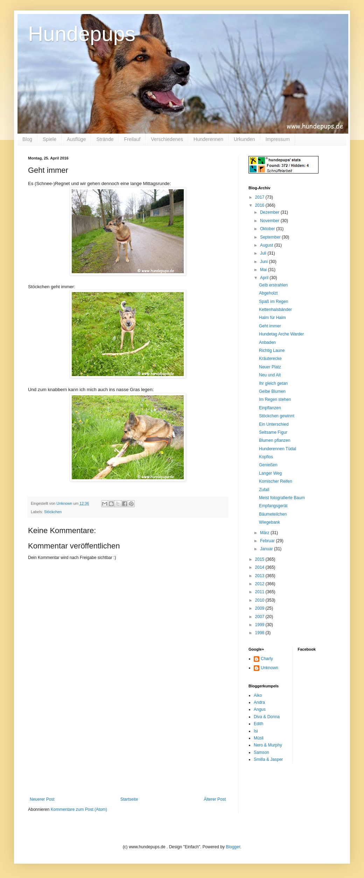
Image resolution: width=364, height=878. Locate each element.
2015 (260, 559)
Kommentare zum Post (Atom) (79, 809)
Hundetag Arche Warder (281, 334)
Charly (267, 658)
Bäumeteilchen (273, 514)
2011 (260, 591)
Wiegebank (269, 522)
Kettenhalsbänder (275, 309)
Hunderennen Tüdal (277, 448)
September (271, 237)
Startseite (129, 799)
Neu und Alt (270, 375)
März (265, 532)
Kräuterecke (270, 358)
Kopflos (266, 456)
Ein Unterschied (274, 424)
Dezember (270, 212)
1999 (260, 624)
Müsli (259, 738)
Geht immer (270, 326)
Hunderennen (208, 139)
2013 (260, 575)
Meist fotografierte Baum (282, 497)
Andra (259, 702)
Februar (268, 540)
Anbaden (267, 342)
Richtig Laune (272, 350)
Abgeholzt (268, 293)
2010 (260, 600)
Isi (256, 731)
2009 (260, 608)
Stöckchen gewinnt (276, 415)
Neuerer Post (42, 799)
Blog (27, 139)
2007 (260, 616)
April (265, 277)
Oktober (268, 228)
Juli (263, 253)
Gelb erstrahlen (273, 285)
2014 (260, 567)
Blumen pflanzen (274, 440)
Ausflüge (76, 139)
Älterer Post (215, 799)
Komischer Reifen (275, 481)
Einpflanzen (270, 407)
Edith (258, 723)
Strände (104, 139)
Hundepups (81, 33)
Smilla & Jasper (268, 759)
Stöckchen (53, 512)
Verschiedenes (167, 139)
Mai (264, 269)
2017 (260, 197)
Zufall (264, 489)
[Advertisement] (127, 753)
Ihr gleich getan (273, 383)
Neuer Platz (270, 366)
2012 (260, 583)
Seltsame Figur (273, 432)
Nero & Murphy (268, 745)
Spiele (49, 139)
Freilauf (132, 139)
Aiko (258, 695)
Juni (264, 261)
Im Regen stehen (275, 399)
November (270, 220)
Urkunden (244, 139)
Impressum (278, 139)
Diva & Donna (267, 716)
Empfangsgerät (273, 505)
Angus (260, 709)
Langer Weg (270, 473)
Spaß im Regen (273, 301)
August (267, 245)
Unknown (269, 667)
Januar (267, 548)
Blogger (233, 846)
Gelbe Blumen (272, 391)
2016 (260, 205)
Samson (261, 752)
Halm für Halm (272, 317)
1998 (260, 632)
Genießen (268, 464)
